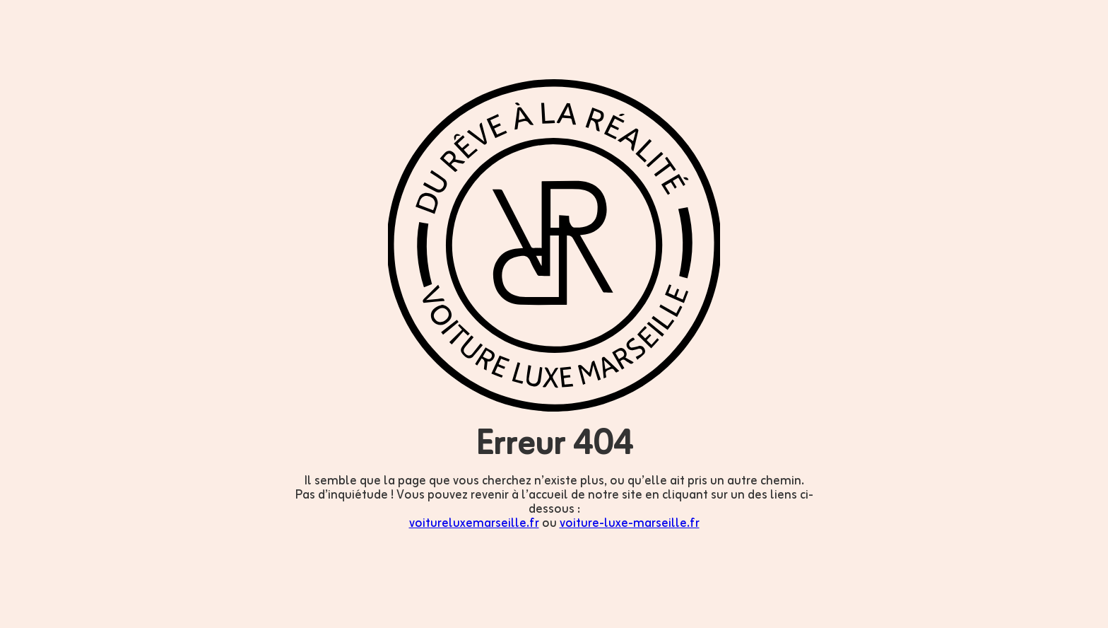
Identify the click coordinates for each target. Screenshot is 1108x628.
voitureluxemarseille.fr (474, 523)
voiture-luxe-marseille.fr (630, 523)
